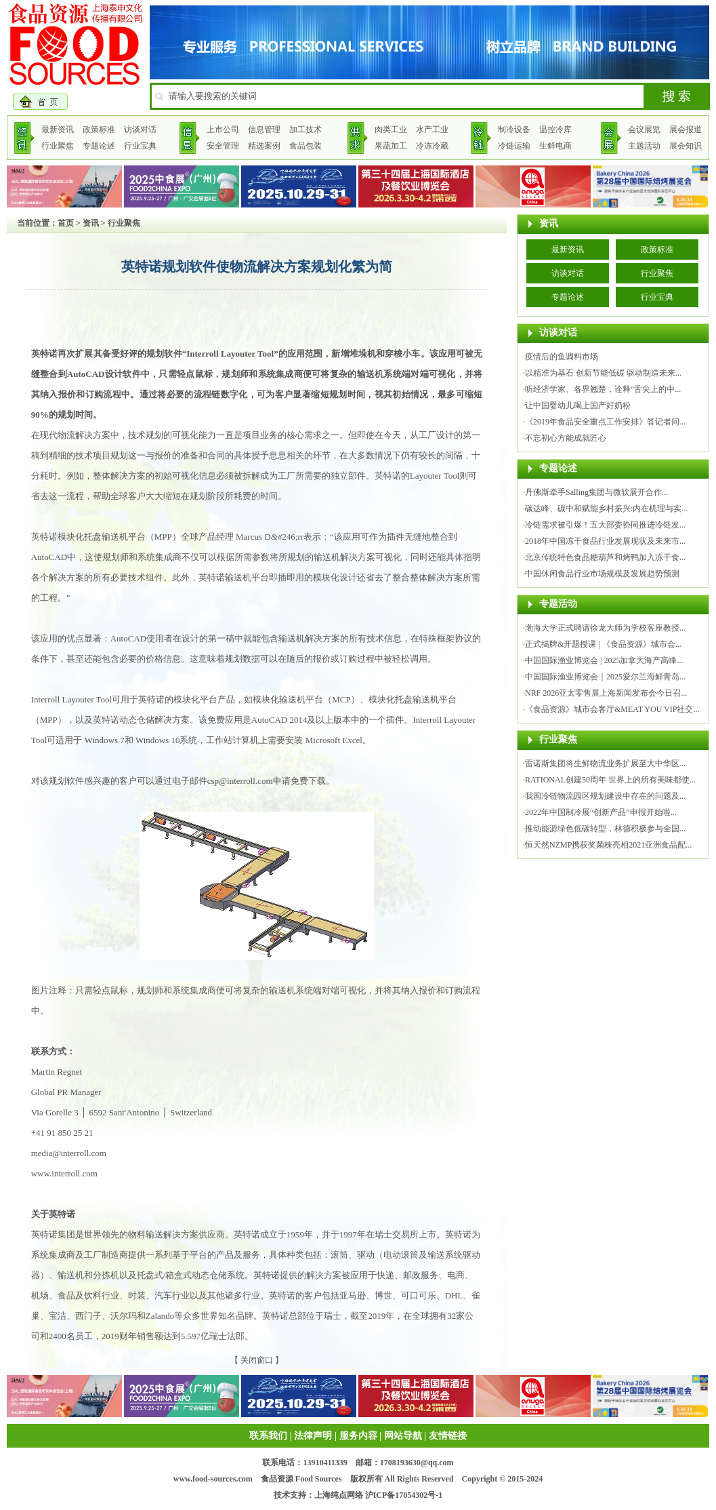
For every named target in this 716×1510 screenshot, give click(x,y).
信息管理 (264, 129)
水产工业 (432, 129)
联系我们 (268, 1436)
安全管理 (223, 146)
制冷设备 (514, 129)
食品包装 (305, 146)
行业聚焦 (57, 146)
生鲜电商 (555, 146)
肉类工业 (391, 129)
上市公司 (223, 129)
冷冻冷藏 (432, 146)
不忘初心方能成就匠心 (565, 438)
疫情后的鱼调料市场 (561, 356)
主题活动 (644, 146)
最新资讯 (57, 129)
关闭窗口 (256, 1360)
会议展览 (644, 129)
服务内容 (358, 1436)
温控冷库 (555, 129)
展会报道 (685, 129)
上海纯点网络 (338, 1495)
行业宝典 (140, 146)
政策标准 (99, 129)
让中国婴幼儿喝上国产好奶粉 (578, 405)
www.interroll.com (64, 1173)
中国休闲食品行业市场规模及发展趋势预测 (602, 573)
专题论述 (99, 146)
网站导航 (403, 1436)
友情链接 (448, 1436)
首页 (66, 223)
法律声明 (313, 1436)
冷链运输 (514, 146)
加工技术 (305, 129)
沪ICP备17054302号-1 (404, 1495)
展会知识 (685, 146)
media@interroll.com (68, 1153)
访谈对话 (140, 129)
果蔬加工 (391, 146)
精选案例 (264, 146)
